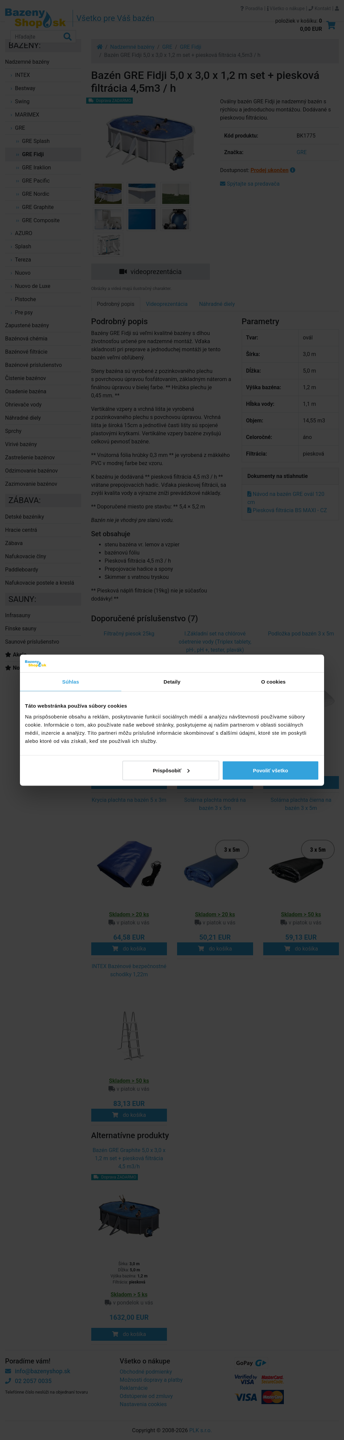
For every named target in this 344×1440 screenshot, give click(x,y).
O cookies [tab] (273, 682)
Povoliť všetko (270, 770)
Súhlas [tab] (70, 682)
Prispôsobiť (171, 770)
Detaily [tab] (172, 682)
